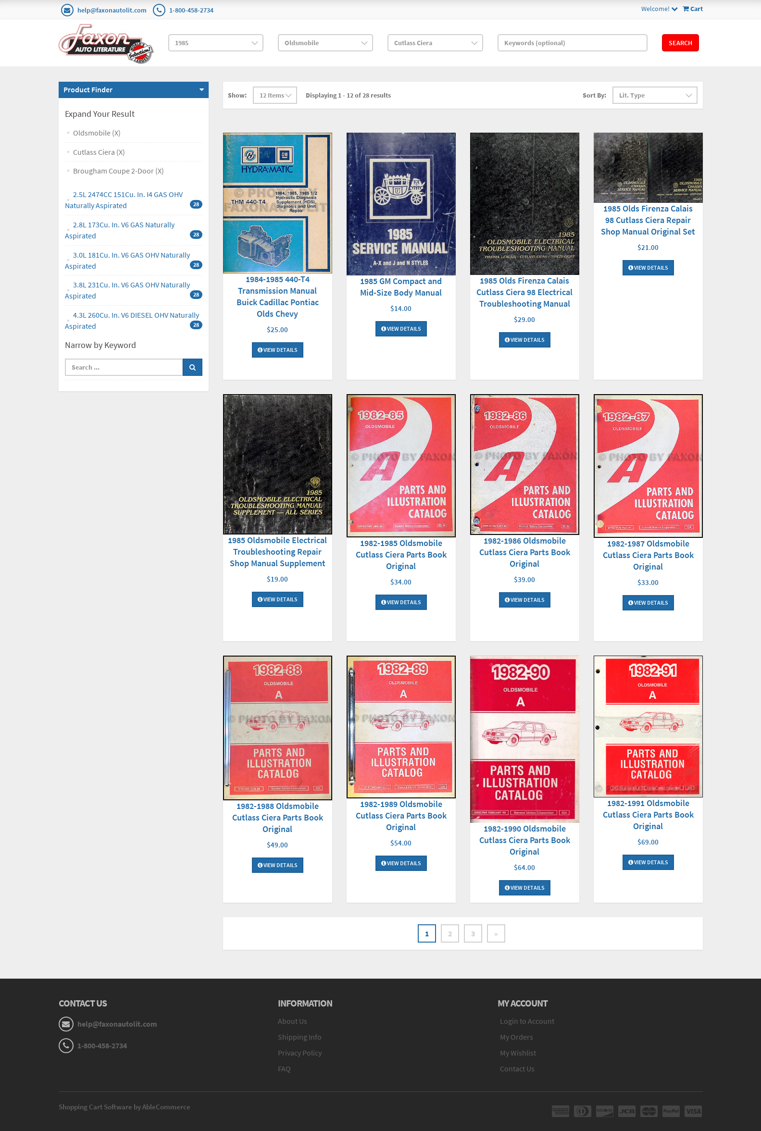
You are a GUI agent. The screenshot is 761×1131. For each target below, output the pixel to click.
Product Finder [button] (87, 89)
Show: (237, 95)
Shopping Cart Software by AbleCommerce (124, 1106)
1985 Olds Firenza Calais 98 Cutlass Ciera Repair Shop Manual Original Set (648, 220)
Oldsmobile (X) (97, 132)
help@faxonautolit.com (112, 10)
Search (680, 42)
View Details (278, 349)
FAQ (284, 1068)
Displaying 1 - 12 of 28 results (348, 95)
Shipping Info (300, 1037)
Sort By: (594, 95)
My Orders (516, 1037)
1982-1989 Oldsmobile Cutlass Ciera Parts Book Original (401, 815)
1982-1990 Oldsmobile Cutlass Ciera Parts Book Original (524, 840)
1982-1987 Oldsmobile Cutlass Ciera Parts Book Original (648, 555)
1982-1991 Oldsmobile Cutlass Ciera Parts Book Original (648, 814)
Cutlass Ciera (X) (99, 152)
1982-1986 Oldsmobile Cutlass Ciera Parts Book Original (524, 552)
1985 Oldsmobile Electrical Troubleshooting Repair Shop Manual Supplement (277, 551)
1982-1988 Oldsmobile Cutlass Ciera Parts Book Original (277, 817)
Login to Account (527, 1021)
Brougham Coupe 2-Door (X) (118, 170)
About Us (292, 1021)
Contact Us (517, 1068)
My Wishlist (518, 1052)
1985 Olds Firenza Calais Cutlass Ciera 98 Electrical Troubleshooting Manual (524, 292)
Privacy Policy (300, 1052)
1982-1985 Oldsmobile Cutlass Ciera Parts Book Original (401, 554)
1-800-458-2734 (191, 10)
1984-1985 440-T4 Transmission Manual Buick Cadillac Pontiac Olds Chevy (278, 296)
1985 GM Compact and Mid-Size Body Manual (401, 286)
